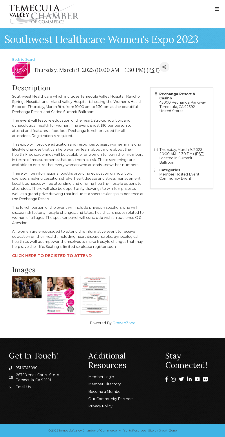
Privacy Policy (100, 406)
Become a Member (105, 391)
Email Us (23, 387)
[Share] (164, 67)
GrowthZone (123, 323)
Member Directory (104, 384)
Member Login (101, 377)
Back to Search (24, 60)
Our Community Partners (110, 399)
